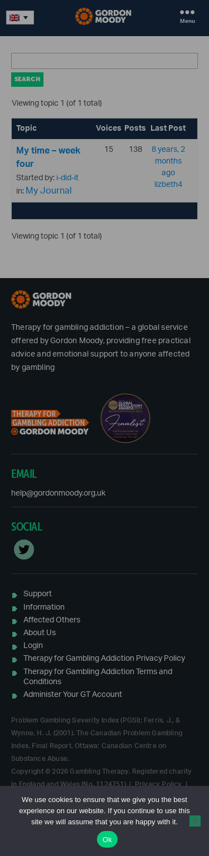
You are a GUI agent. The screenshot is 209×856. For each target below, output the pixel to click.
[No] (195, 821)
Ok (107, 839)
